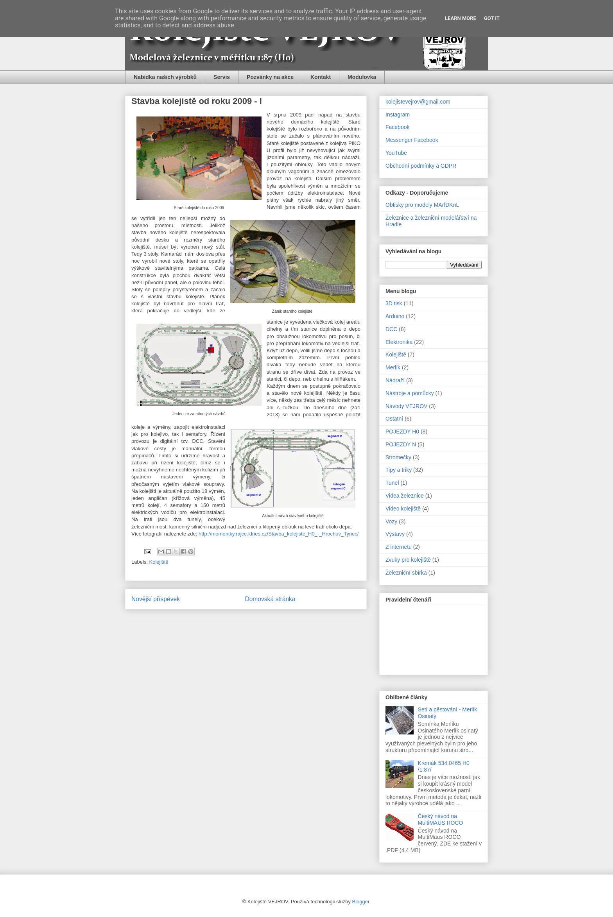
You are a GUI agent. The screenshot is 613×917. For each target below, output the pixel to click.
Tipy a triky (398, 470)
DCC (391, 329)
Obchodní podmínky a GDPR (420, 166)
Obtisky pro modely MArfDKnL (422, 205)
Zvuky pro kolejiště (408, 560)
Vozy (391, 521)
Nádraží (395, 380)
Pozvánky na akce (270, 77)
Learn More (460, 18)
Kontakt (320, 77)
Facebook (397, 127)
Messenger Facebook (411, 140)
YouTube (396, 153)
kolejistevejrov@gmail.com (417, 102)
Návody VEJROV (406, 406)
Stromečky (398, 457)
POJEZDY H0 (402, 431)
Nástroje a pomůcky (409, 393)
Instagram (397, 114)
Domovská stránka (270, 599)
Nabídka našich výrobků (165, 77)
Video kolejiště (403, 508)
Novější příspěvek (155, 599)
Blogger (360, 901)
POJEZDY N (400, 444)
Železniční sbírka (406, 573)
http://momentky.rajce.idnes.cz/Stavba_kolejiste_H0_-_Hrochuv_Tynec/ (278, 534)
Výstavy (395, 534)
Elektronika (398, 342)
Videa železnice (404, 496)
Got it (492, 18)
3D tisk (393, 303)
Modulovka (362, 77)
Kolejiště (158, 562)
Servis (221, 77)
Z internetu (398, 547)
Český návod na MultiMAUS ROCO (440, 819)
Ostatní (394, 419)
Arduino (394, 316)
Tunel (392, 483)
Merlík (392, 367)
